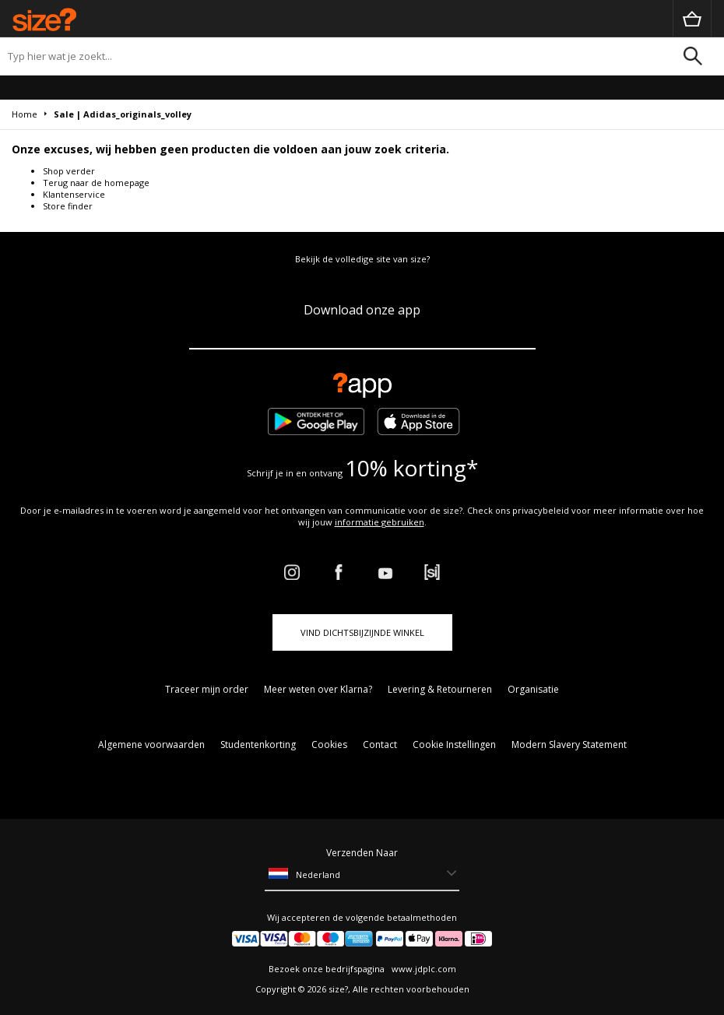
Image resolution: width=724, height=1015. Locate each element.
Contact (380, 744)
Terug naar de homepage (96, 182)
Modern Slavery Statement (569, 744)
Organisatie (533, 689)
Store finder (68, 206)
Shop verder (69, 171)
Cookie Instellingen (454, 744)
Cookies (329, 744)
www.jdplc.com (422, 969)
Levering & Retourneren (440, 689)
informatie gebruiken (379, 522)
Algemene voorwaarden (151, 744)
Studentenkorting (258, 744)
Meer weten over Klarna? (318, 689)
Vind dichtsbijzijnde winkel (362, 632)
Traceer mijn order (206, 689)
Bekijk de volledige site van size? (362, 259)
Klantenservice (74, 194)
